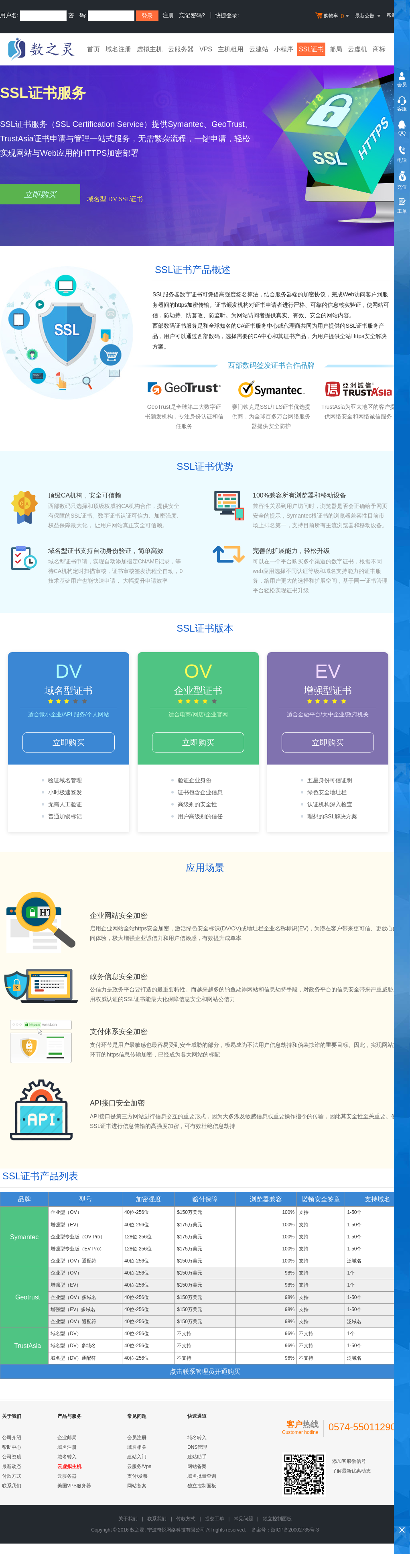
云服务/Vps (139, 1466)
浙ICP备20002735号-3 (295, 1530)
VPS (205, 49)
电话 (402, 160)
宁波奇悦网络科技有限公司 (176, 1530)
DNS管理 (197, 1447)
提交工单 (214, 1518)
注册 (168, 15)
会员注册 (136, 1437)
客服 (402, 109)
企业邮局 (67, 1437)
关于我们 (128, 1518)
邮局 (335, 49)
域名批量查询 (201, 1476)
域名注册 (118, 49)
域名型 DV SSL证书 (114, 199)
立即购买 (40, 194)
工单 (402, 211)
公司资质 (11, 1457)
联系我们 (11, 1486)
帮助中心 (11, 1447)
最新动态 (11, 1466)
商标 (379, 49)
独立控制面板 (201, 1486)
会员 (402, 85)
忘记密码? (192, 15)
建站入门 (136, 1457)
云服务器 (181, 49)
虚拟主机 (149, 49)
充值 (402, 187)
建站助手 (197, 1457)
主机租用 (231, 49)
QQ (402, 133)
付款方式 (11, 1476)
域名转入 (67, 1457)
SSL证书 (311, 49)
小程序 (283, 49)
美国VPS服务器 (74, 1486)
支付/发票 (137, 1476)
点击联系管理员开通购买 (205, 1371)
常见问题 (243, 1518)
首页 (93, 49)
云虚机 (357, 49)
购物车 (333, 16)
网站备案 (136, 1486)
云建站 (258, 49)
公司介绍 (11, 1437)
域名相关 (136, 1447)
